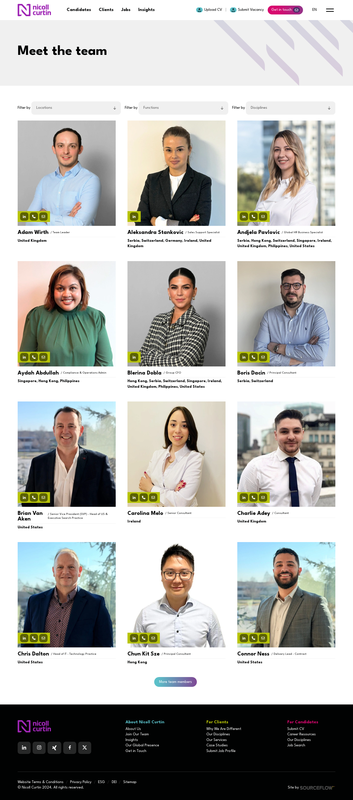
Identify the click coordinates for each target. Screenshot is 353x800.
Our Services (216, 740)
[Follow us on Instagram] (39, 748)
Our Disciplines (218, 734)
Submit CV (295, 729)
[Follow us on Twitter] (84, 748)
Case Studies (217, 745)
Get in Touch (136, 751)
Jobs (125, 10)
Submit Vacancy (247, 9)
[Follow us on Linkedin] (24, 748)
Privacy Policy (80, 782)
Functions (151, 108)
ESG (101, 782)
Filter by (24, 108)
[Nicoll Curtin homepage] (34, 10)
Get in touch (285, 9)
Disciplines (259, 108)
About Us (133, 729)
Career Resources (301, 734)
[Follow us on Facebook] (54, 748)
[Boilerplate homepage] (69, 726)
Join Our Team (137, 734)
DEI (114, 782)
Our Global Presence (142, 745)
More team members (175, 682)
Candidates (79, 10)
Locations (44, 108)
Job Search (296, 745)
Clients (106, 10)
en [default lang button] (314, 10)
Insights (146, 10)
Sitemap (130, 782)
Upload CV (209, 9)
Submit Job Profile (221, 751)
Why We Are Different (223, 729)
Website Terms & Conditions (40, 782)
